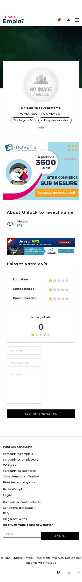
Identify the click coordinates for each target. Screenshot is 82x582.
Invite (41, 127)
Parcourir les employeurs (20, 459)
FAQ (6, 513)
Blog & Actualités (15, 519)
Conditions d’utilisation (19, 508)
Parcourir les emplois (18, 454)
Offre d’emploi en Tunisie (21, 476)
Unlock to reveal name (41, 108)
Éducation (20, 279)
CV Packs (9, 465)
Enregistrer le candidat (55, 120)
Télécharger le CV (23, 120)
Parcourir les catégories (19, 471)
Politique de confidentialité (22, 502)
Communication (25, 298)
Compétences (23, 289)
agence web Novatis (41, 563)
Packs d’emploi (13, 489)
